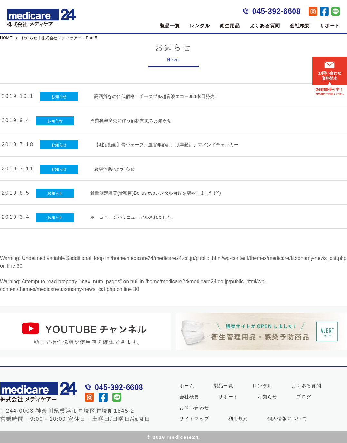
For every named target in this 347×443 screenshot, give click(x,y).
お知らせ (59, 96)
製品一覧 (170, 25)
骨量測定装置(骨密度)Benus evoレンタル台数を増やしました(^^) (155, 193)
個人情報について (287, 418)
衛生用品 (230, 25)
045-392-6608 (276, 11)
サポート (330, 25)
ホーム (186, 385)
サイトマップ (194, 418)
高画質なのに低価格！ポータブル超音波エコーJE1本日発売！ (156, 96)
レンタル (200, 25)
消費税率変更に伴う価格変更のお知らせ (130, 120)
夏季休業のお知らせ (114, 168)
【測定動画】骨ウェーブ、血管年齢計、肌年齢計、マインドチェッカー (166, 144)
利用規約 (238, 418)
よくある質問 (265, 25)
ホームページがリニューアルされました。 (133, 217)
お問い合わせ (194, 407)
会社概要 (300, 25)
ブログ (303, 396)
